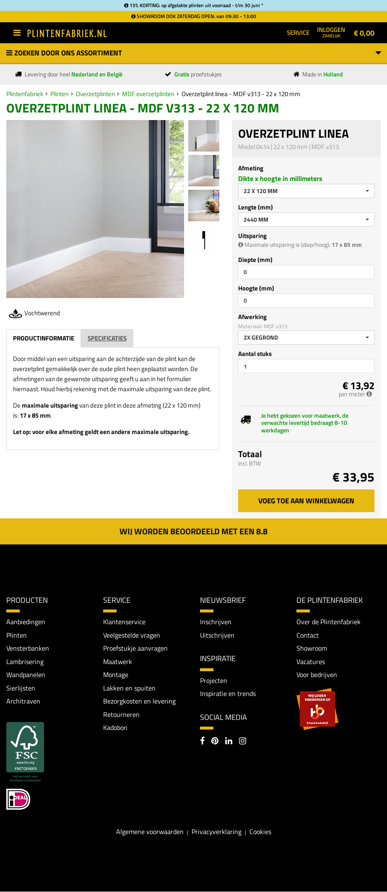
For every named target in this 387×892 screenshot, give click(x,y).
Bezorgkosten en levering (139, 701)
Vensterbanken (27, 648)
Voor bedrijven (316, 675)
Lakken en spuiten (129, 688)
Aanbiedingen (25, 622)
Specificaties (107, 338)
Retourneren (121, 715)
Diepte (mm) (255, 259)
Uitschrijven (217, 635)
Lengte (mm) (255, 207)
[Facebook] (202, 741)
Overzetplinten (95, 94)
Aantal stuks (255, 353)
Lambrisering (25, 662)
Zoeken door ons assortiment (193, 52)
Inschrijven (215, 622)
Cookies (260, 832)
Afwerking (252, 317)
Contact (307, 635)
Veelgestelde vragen (131, 635)
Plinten (59, 94)
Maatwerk (117, 662)
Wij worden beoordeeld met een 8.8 (193, 531)
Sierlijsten (20, 688)
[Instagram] (242, 741)
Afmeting (250, 168)
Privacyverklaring (217, 832)
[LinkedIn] (228, 741)
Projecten (213, 680)
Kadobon (115, 728)
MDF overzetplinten (148, 94)
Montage (115, 675)
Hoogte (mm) (256, 288)
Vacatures (310, 662)
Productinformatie (43, 338)
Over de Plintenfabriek (328, 622)
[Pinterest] (214, 741)
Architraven (23, 701)
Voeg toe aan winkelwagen (306, 500)
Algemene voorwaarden (150, 832)
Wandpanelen (25, 675)
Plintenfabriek (24, 94)
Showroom (311, 648)
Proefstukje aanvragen (135, 648)
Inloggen (331, 32)
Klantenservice (124, 622)
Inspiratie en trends (228, 693)
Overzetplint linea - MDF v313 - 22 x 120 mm (241, 94)
